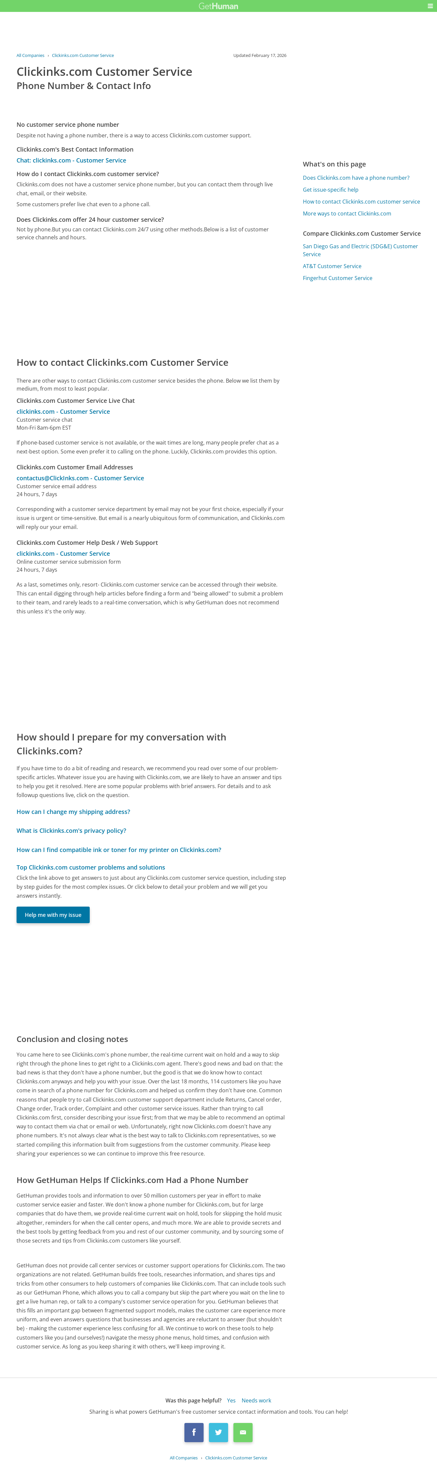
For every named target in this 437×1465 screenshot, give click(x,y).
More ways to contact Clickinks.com (347, 213)
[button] (430, 6)
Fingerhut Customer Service (337, 278)
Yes (231, 1400)
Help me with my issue (53, 915)
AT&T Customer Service (332, 266)
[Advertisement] (151, 298)
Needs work (256, 1400)
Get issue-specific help (331, 189)
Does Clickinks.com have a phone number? (356, 177)
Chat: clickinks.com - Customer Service (71, 160)
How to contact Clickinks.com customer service (361, 201)
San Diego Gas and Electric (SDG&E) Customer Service (360, 250)
